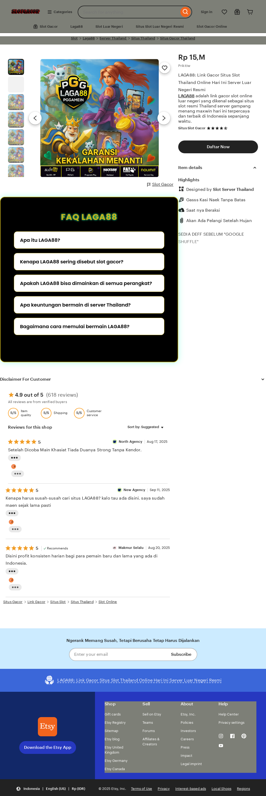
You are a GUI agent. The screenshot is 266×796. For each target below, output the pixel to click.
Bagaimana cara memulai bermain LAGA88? (74, 326)
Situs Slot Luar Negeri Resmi (160, 27)
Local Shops (221, 789)
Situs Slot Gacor (191, 128)
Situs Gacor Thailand (177, 38)
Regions (243, 789)
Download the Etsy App (47, 747)
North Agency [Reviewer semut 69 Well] (131, 442)
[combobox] (128, 12)
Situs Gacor (12, 602)
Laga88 (76, 27)
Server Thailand (113, 38)
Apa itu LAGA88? (40, 240)
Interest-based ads (190, 789)
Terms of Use (141, 789)
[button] (50, 789)
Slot (74, 38)
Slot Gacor (160, 184)
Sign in (206, 12)
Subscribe (181, 654)
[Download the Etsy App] (47, 726)
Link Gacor (36, 602)
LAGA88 (186, 95)
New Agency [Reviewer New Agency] (134, 490)
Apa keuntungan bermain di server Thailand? (75, 304)
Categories (59, 12)
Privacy (164, 789)
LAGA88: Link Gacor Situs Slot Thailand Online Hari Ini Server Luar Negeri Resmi (214, 82)
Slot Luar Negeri (109, 27)
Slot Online (107, 602)
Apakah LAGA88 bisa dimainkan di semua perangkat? (86, 283)
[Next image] (163, 118)
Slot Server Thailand (233, 189)
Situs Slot (58, 602)
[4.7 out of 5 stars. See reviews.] (218, 128)
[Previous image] (35, 118)
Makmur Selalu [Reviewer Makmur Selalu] (131, 548)
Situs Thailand (143, 38)
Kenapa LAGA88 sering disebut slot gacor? (71, 261)
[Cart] (250, 12)
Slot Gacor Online (212, 27)
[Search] (185, 12)
